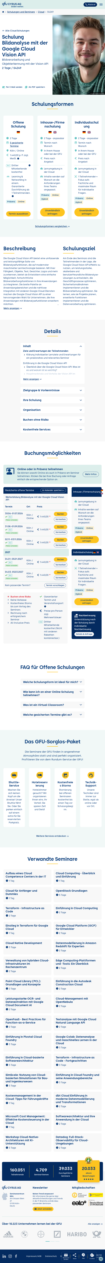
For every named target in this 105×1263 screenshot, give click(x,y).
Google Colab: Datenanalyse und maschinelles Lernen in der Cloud (76, 1040)
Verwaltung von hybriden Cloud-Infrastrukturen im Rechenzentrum (27, 964)
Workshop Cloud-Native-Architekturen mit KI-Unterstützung (22, 1140)
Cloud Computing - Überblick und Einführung (75, 875)
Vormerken (61, 519)
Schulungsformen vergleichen (52, 226)
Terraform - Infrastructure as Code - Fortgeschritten (75, 1059)
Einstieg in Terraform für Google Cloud (27, 927)
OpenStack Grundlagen (71, 890)
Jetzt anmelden (43, 1209)
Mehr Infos (91, 474)
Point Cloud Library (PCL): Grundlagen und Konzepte (23, 983)
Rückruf (90, 4)
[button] (52, 682)
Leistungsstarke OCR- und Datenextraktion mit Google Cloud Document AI (24, 1002)
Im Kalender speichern (52, 490)
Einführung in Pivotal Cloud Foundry (24, 1038)
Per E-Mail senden (12, 87)
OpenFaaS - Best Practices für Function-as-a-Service (26, 1021)
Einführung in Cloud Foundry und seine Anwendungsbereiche (77, 1076)
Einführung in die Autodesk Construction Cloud (73, 983)
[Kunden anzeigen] (95, 1224)
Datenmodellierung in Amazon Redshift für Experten (76, 944)
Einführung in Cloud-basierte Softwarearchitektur (25, 1059)
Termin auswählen (18, 213)
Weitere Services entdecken (52, 836)
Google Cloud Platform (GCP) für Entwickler (76, 927)
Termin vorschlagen (55, 585)
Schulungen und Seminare (21, 12)
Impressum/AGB (33, 1256)
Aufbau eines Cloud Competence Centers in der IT (26, 875)
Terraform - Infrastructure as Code (25, 910)
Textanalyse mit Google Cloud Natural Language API (76, 1021)
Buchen (60, 514)
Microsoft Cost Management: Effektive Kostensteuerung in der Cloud (27, 1119)
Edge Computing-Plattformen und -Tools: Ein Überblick (76, 962)
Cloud (41, 12)
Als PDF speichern (35, 87)
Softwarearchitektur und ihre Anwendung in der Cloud (75, 1118)
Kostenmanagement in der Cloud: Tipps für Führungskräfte (27, 1097)
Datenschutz (51, 1256)
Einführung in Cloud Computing (77, 908)
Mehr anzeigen (13, 308)
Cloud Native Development (24, 943)
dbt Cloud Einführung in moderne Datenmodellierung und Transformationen (75, 1099)
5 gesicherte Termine (16, 144)
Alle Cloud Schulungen (16, 30)
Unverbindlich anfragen (52, 212)
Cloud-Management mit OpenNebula (72, 1000)
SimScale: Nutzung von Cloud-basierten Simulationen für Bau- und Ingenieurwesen (27, 1078)
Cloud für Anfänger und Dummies (21, 892)
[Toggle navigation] (101, 4)
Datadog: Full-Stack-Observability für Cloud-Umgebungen (72, 1140)
